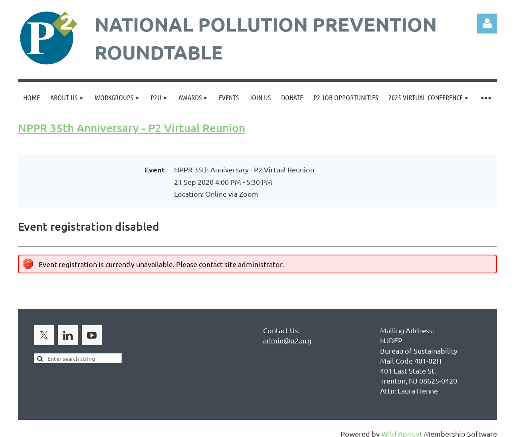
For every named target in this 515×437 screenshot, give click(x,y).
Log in (487, 24)
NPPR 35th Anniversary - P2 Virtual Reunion (131, 127)
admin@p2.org (287, 340)
